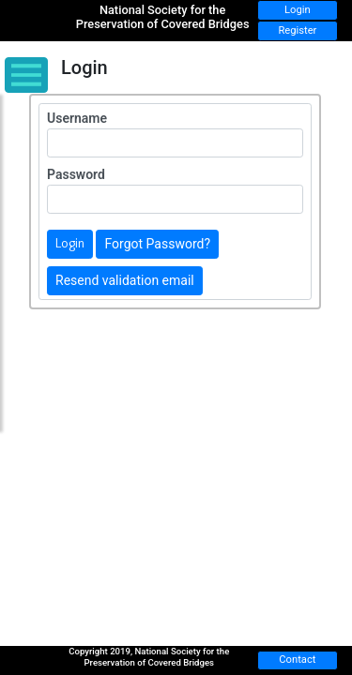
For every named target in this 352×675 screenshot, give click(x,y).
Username (77, 118)
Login (297, 10)
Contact (297, 659)
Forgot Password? (157, 243)
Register (297, 30)
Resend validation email (124, 280)
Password (76, 174)
